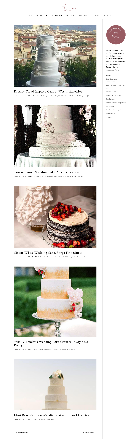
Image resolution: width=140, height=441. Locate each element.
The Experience (56, 15)
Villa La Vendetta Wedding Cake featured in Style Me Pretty (51, 343)
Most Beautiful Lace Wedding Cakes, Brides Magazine (51, 415)
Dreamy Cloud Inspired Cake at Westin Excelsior (48, 91)
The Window (110, 113)
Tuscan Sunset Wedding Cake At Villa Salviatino (47, 172)
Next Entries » (88, 432)
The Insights (110, 99)
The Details (71, 15)
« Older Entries (22, 432)
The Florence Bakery (113, 95)
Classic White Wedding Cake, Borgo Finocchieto (48, 253)
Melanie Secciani (21, 96)
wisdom (109, 117)
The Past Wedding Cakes (115, 110)
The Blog (107, 15)
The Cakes (83, 15)
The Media (62, 349)
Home (31, 15)
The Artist (40, 15)
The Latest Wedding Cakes (78, 96)
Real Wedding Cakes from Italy (47, 96)
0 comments (92, 96)
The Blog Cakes (63, 96)
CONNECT (96, 15)
